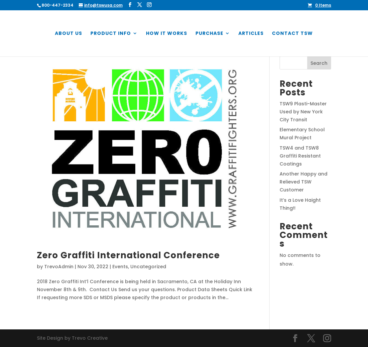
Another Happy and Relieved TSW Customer (303, 182)
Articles (251, 34)
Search (318, 63)
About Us (68, 34)
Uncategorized (148, 266)
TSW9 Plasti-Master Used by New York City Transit (303, 111)
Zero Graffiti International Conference (128, 255)
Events (120, 266)
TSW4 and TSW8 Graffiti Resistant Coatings (300, 156)
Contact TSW (292, 34)
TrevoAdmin (58, 266)
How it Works (166, 34)
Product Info (110, 34)
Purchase (209, 34)
